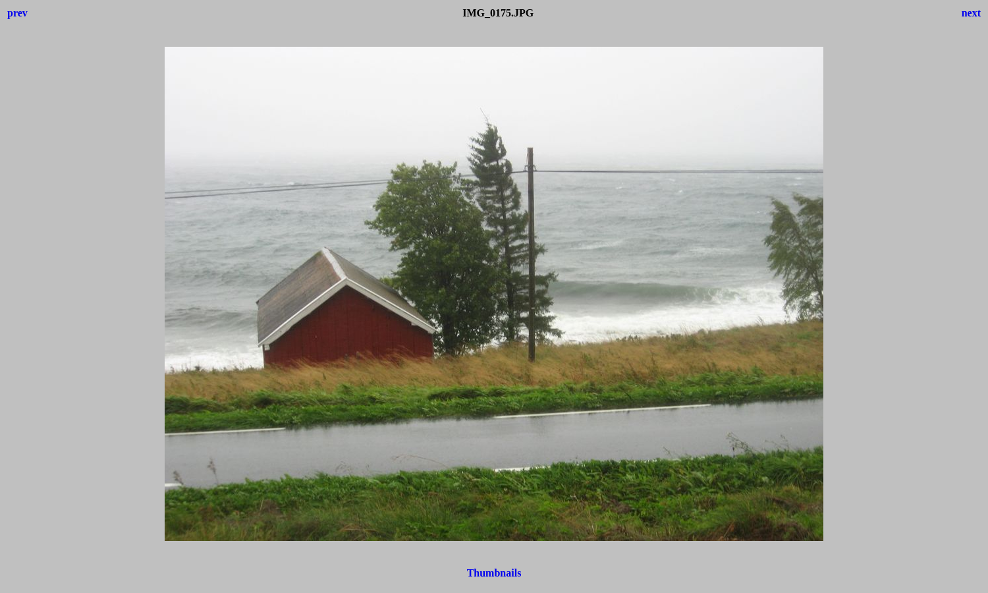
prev (17, 12)
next (971, 12)
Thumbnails (494, 573)
